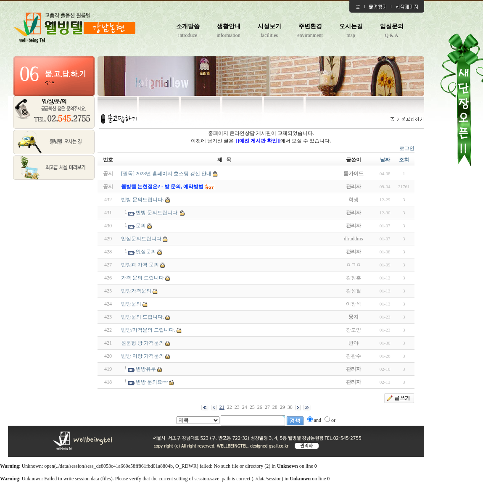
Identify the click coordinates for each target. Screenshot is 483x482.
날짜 (385, 160)
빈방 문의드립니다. (142, 200)
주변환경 (310, 26)
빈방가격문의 (136, 291)
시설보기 (269, 26)
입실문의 (392, 26)
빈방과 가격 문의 (140, 265)
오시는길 (351, 26)
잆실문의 (146, 252)
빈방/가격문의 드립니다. (148, 330)
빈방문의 (131, 304)
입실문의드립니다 (141, 239)
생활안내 (228, 26)
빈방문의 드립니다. (142, 317)
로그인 (406, 148)
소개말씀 (188, 26)
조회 (404, 160)
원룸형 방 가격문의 (142, 343)
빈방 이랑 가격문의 (142, 356)
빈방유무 (146, 369)
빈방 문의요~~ (152, 382)
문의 (141, 226)
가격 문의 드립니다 (142, 278)
